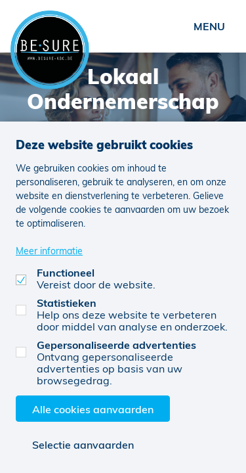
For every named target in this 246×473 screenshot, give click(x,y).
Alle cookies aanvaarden (93, 409)
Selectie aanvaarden (83, 444)
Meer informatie (49, 250)
